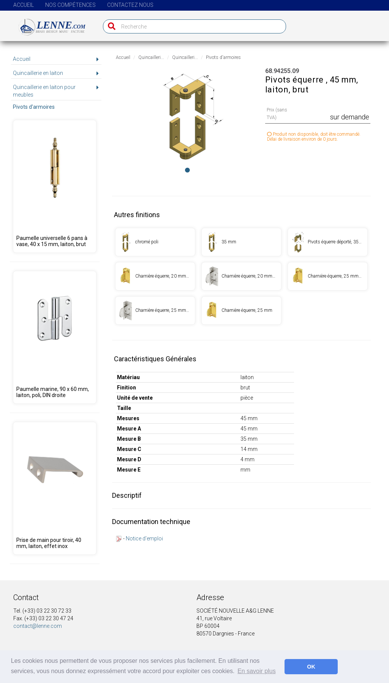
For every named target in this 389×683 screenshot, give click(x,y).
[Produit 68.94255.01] (155, 242)
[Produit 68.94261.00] (155, 276)
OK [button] (311, 667)
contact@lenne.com (37, 626)
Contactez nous (130, 5)
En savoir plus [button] (256, 671)
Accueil (23, 5)
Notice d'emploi (144, 538)
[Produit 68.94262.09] (241, 310)
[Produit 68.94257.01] (327, 242)
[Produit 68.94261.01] (241, 276)
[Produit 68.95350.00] (54, 337)
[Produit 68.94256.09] (241, 242)
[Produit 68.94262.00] (327, 276)
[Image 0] (187, 170)
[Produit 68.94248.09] (54, 186)
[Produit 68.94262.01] (155, 310)
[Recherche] (110, 26)
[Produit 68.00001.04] (54, 488)
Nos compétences (70, 5)
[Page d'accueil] (47, 23)
